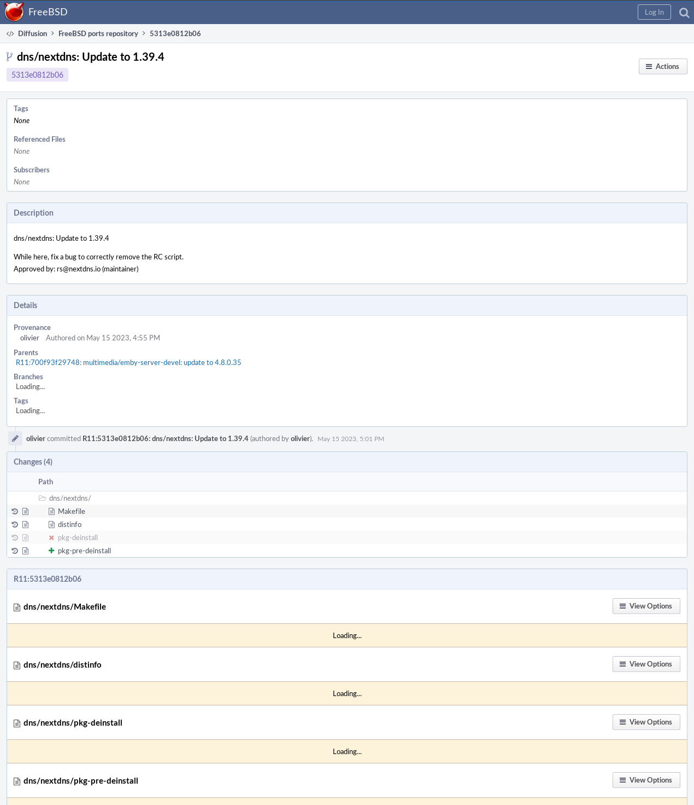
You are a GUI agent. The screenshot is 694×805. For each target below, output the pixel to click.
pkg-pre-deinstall (84, 550)
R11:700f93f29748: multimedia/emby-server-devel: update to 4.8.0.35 (129, 362)
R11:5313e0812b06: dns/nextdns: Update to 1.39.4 (166, 438)
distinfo (69, 524)
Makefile (71, 511)
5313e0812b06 (37, 75)
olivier (29, 338)
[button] (654, 12)
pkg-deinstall (78, 537)
